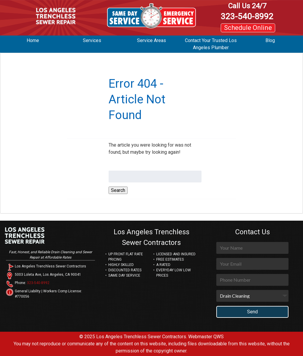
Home (33, 40)
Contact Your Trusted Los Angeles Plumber (211, 44)
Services (92, 40)
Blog (270, 40)
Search (118, 190)
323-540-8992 (247, 11)
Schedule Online (248, 27)
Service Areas (151, 40)
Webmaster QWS (206, 336)
